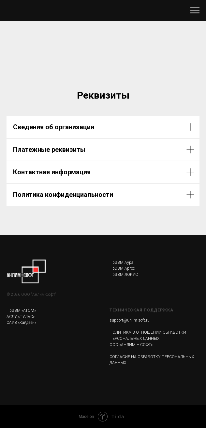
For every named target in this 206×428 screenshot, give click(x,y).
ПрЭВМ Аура (121, 262)
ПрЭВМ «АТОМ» (21, 310)
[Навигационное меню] (194, 10)
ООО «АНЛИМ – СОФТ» (131, 344)
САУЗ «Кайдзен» (21, 322)
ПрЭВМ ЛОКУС (124, 274)
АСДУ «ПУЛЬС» (21, 316)
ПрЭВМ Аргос (122, 268)
